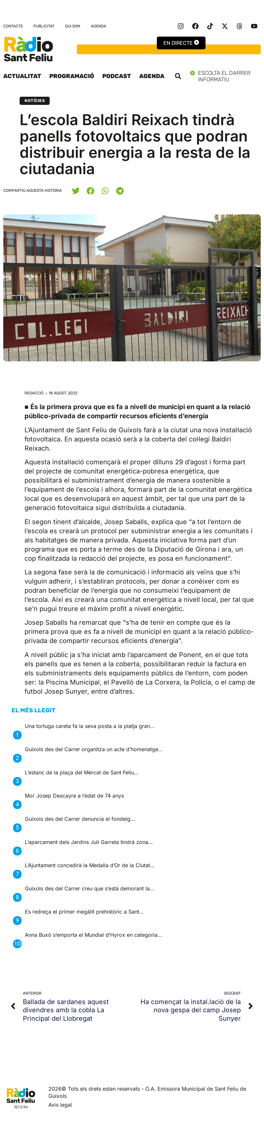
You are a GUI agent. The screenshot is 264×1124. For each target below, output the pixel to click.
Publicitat (44, 26)
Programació (71, 76)
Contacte (13, 26)
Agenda (98, 26)
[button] (178, 76)
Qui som (72, 26)
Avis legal (60, 1104)
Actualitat (22, 76)
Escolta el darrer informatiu (225, 76)
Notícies (35, 100)
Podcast (116, 76)
